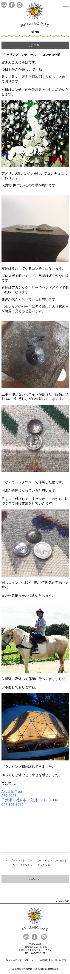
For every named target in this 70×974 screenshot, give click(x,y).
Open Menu (65, 5)
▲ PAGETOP (62, 901)
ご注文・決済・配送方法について (20, 960)
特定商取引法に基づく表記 (53, 960)
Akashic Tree (30, 969)
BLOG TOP (35, 878)
